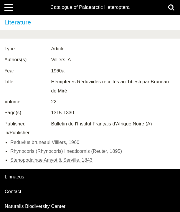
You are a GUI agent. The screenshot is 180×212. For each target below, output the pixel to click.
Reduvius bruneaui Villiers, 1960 (44, 142)
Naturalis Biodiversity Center (35, 206)
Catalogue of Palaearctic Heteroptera (90, 7)
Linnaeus (14, 177)
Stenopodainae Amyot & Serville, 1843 (51, 160)
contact (13, 191)
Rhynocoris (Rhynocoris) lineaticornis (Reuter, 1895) (66, 151)
